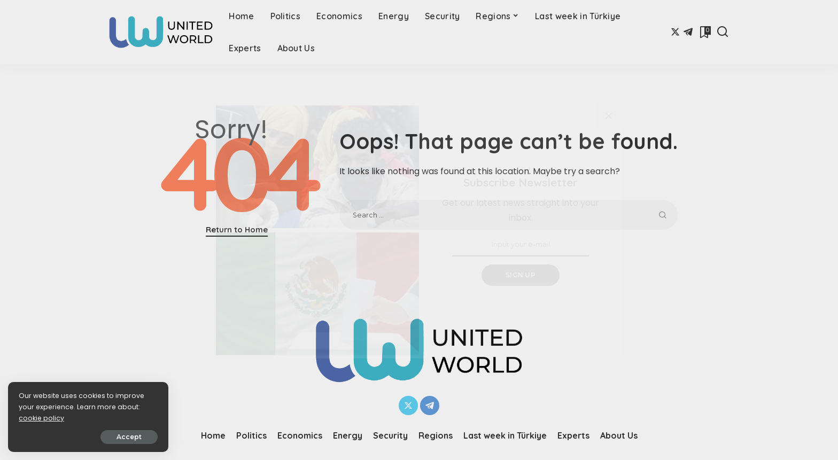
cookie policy (41, 418)
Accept (129, 437)
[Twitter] (675, 32)
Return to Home (237, 229)
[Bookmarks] (704, 32)
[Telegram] (688, 32)
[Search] (722, 32)
